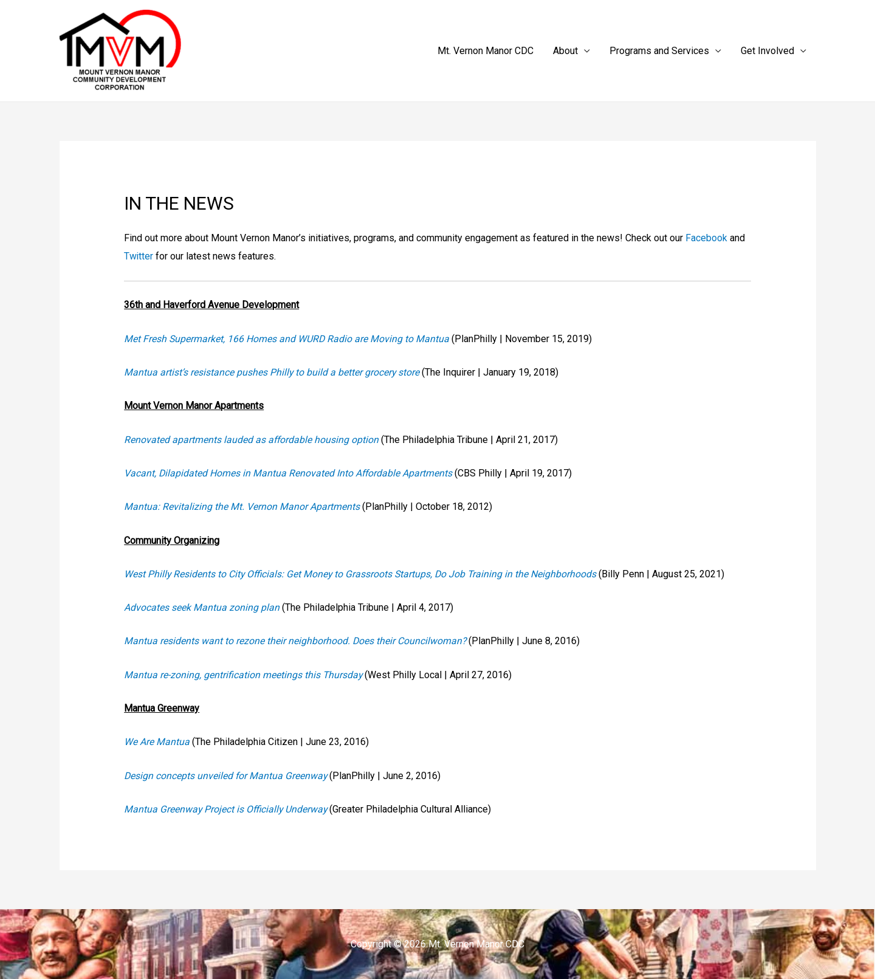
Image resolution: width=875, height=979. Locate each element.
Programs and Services (659, 51)
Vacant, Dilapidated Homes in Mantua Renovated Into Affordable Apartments (289, 473)
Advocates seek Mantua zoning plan (202, 607)
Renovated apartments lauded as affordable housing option (252, 439)
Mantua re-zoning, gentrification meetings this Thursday (243, 675)
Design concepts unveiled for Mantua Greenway (226, 775)
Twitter (139, 256)
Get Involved (767, 51)
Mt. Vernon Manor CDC (485, 51)
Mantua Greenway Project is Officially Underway (226, 809)
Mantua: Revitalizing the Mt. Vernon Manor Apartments (242, 506)
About (565, 51)
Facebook (706, 238)
